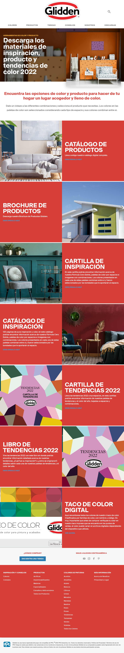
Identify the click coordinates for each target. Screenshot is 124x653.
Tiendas (51, 25)
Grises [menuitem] (66, 594)
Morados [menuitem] (67, 597)
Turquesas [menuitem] (68, 618)
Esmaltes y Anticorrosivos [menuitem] (44, 590)
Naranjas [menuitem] (67, 601)
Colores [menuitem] (6, 576)
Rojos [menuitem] (66, 608)
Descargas (110, 25)
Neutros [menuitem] (67, 604)
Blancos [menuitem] (67, 587)
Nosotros (90, 25)
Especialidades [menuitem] (40, 587)
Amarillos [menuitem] (67, 580)
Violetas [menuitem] (67, 625)
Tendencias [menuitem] (68, 615)
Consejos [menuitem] (7, 580)
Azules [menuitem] (66, 583)
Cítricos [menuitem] (67, 590)
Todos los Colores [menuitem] (71, 629)
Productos (32, 25)
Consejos (70, 25)
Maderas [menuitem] (37, 583)
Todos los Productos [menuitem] (41, 594)
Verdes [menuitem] (66, 622)
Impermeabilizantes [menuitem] (42, 580)
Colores (12, 25)
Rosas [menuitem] (66, 611)
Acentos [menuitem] (67, 576)
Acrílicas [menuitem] (37, 576)
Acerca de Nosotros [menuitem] (101, 576)
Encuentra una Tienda (33, 559)
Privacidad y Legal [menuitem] (101, 580)
